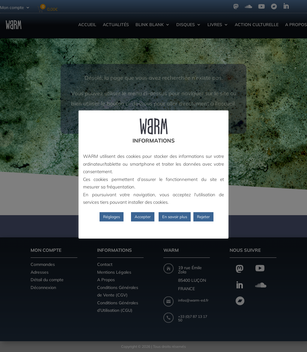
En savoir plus (174, 216)
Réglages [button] (111, 216)
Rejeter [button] (203, 216)
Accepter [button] (143, 216)
